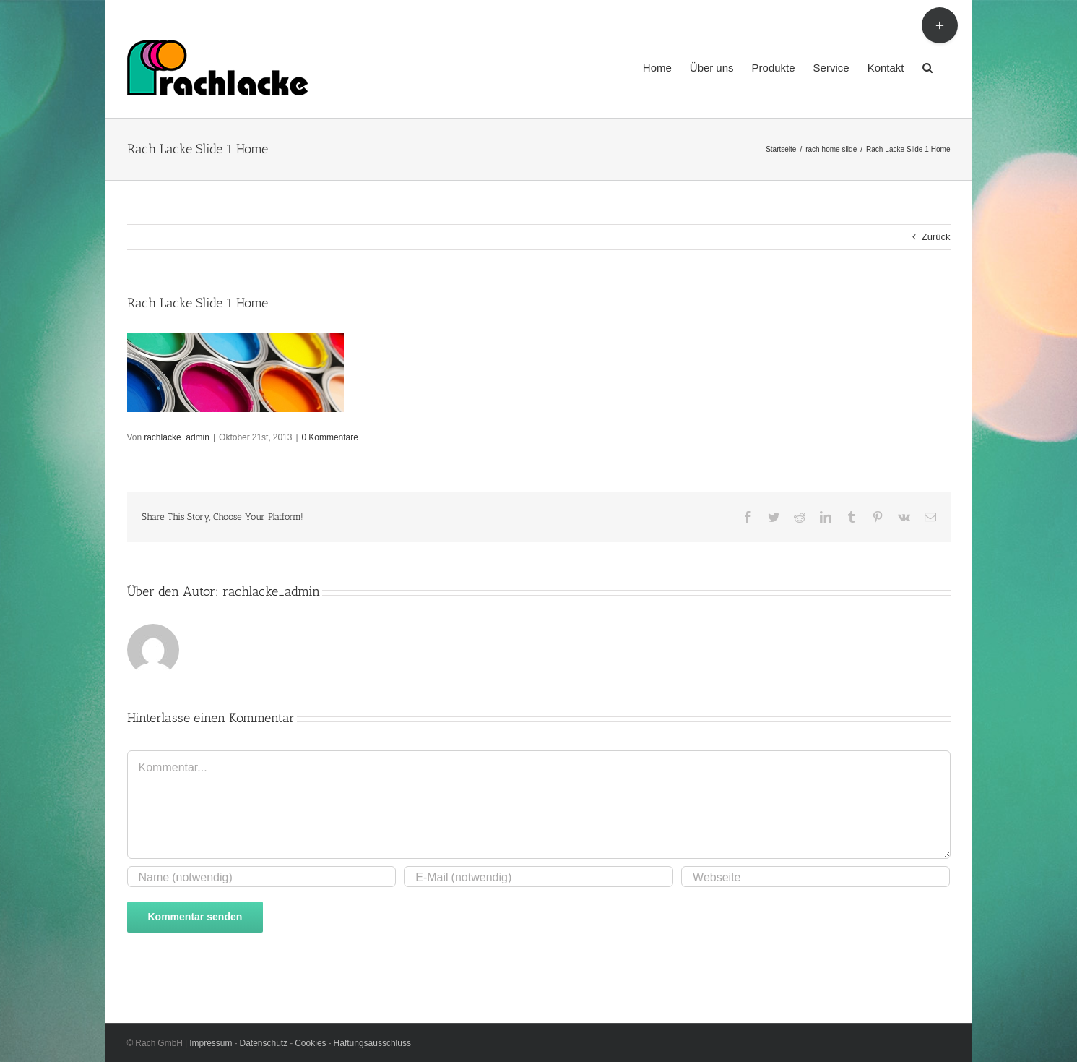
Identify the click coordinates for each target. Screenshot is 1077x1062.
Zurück (936, 237)
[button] (927, 66)
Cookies (311, 1042)
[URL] (815, 876)
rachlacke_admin (176, 437)
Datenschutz (265, 1042)
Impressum (211, 1042)
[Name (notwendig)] (261, 876)
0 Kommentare (330, 437)
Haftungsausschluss (372, 1042)
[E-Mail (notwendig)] (538, 876)
